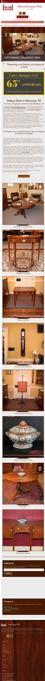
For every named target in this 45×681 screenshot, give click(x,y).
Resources (4, 678)
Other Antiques (5, 665)
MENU (5, 1)
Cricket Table (23, 506)
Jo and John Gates (34, 108)
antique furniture (25, 151)
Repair (3, 644)
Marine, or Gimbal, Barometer (22, 366)
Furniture (4, 660)
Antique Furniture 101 (6, 652)
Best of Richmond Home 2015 (8, 673)
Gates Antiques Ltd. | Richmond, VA (22, 7)
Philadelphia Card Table (23, 273)
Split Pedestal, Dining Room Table (23, 226)
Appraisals (4, 649)
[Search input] (20, 22)
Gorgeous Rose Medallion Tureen (23, 459)
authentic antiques (20, 107)
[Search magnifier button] (43, 22)
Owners (3, 647)
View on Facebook (24, 176)
